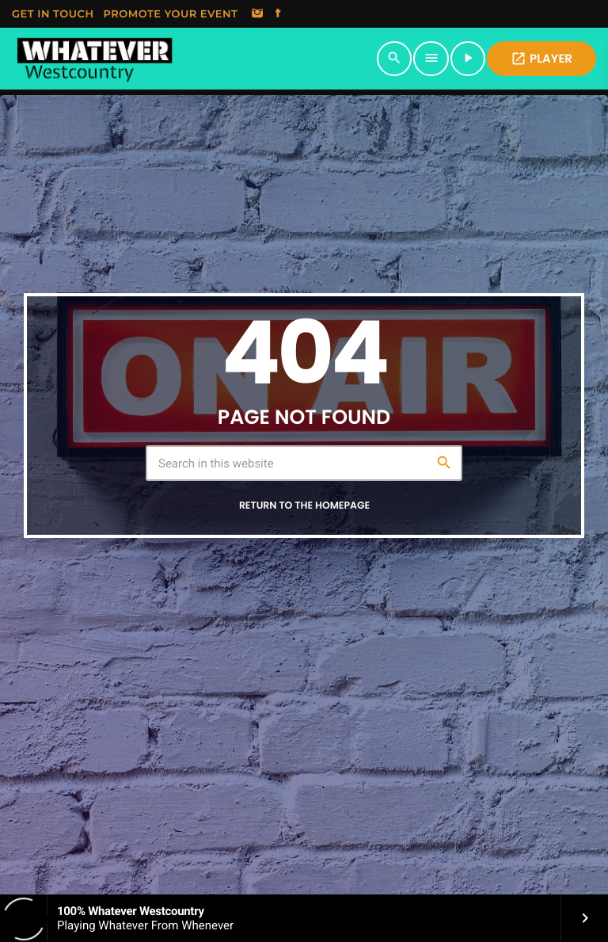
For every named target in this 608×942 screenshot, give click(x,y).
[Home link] (94, 58)
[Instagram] (257, 14)
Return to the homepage (304, 506)
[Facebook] (278, 14)
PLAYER (541, 59)
